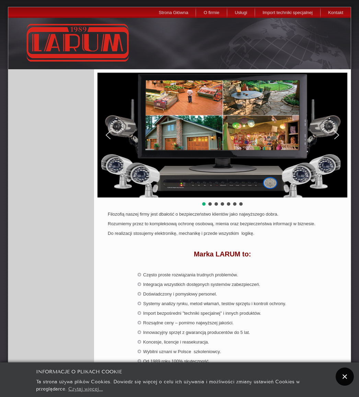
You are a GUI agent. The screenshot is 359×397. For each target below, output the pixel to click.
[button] (108, 135)
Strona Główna (173, 12)
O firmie (211, 12)
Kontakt (335, 12)
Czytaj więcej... (85, 388)
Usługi (241, 12)
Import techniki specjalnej (288, 12)
